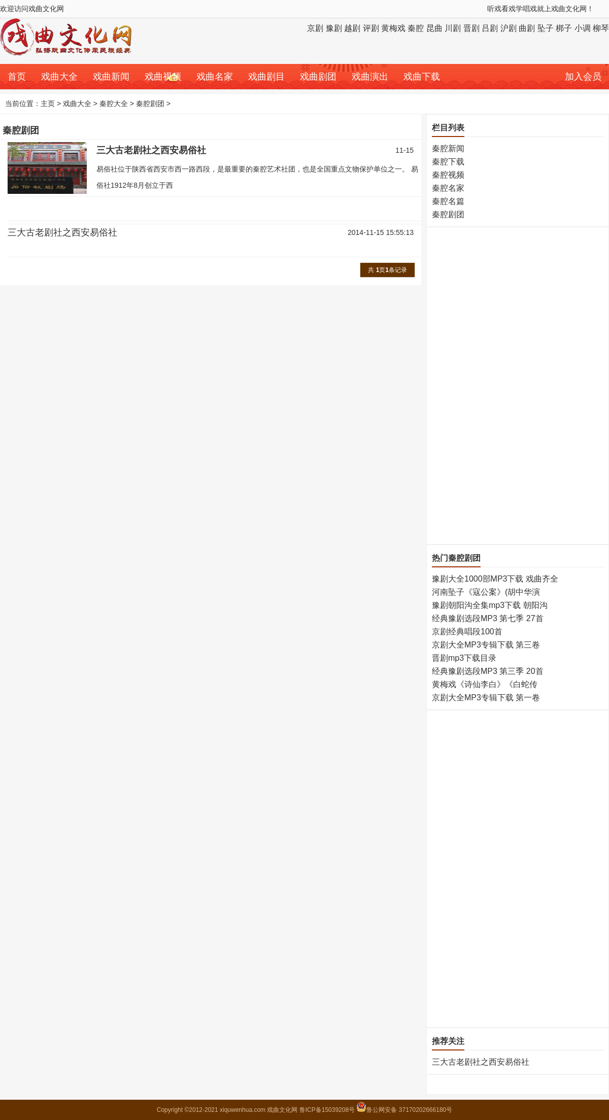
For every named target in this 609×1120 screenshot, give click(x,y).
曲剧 (527, 28)
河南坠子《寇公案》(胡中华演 (486, 592)
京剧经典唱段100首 (467, 631)
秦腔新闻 (448, 148)
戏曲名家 (214, 77)
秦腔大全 (113, 103)
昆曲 (434, 28)
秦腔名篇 (448, 201)
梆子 (564, 28)
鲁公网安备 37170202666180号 (404, 1109)
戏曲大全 (59, 77)
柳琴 (601, 28)
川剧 (453, 28)
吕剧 (490, 28)
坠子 (545, 28)
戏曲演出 (370, 77)
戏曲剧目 (266, 77)
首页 (17, 77)
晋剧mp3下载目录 (464, 658)
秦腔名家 (448, 188)
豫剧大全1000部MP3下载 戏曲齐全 (495, 578)
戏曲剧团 (318, 77)
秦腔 (416, 28)
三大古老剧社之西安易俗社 (151, 150)
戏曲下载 (421, 77)
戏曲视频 (163, 77)
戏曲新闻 (111, 77)
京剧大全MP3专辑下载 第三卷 (486, 644)
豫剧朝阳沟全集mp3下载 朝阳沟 (490, 605)
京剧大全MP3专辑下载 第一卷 (486, 697)
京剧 (315, 28)
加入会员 (583, 77)
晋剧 (471, 28)
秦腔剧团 (150, 103)
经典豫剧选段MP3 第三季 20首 (488, 671)
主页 (48, 103)
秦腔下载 (448, 161)
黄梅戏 (393, 28)
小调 (582, 28)
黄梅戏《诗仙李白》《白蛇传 (484, 684)
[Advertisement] (473, 384)
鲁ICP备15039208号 (328, 1109)
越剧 (352, 28)
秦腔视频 (448, 175)
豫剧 (334, 28)
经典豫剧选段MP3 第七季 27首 (488, 618)
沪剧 (508, 28)
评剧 (371, 28)
